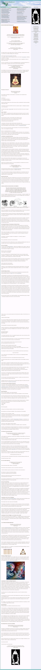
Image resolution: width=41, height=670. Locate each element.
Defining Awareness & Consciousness (6, 10)
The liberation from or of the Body (21, 18)
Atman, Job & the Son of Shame (6, 15)
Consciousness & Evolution (5, 9)
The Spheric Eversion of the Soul (6, 21)
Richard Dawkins (10, 246)
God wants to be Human (20, 13)
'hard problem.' (19, 273)
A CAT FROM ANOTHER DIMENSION (7, 522)
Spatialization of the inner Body (6, 20)
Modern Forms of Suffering (20, 19)
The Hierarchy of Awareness (5, 13)
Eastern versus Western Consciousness (22, 17)
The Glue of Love (19, 12)
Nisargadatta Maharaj (13, 498)
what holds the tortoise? (23, 125)
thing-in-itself (14, 449)
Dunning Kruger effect (18, 168)
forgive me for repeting (9, 55)
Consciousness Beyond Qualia (5, 11)
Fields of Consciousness (5, 22)
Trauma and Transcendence (20, 10)
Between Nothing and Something (6, 12)
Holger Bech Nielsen (8, 527)
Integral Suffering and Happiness (21, 9)
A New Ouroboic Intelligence (5, 17)
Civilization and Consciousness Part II (22, 21)
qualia (12, 273)
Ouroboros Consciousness (5, 16)
